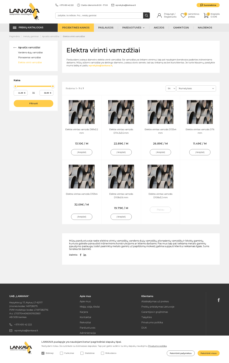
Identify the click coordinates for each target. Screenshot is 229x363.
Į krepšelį (81, 152)
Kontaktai (85, 317)
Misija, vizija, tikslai (90, 306)
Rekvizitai (85, 322)
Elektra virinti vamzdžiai (74, 36)
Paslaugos (105, 27)
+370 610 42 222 (64, 5)
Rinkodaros (108, 353)
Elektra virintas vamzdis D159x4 (82, 194)
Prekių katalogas (31, 27)
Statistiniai (87, 353)
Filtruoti (33, 103)
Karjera (84, 312)
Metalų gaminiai (31, 36)
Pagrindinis (14, 36)
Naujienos (205, 27)
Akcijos (159, 27)
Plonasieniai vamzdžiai (29, 57)
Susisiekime (210, 5)
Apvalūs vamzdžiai (50, 36)
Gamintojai (181, 27)
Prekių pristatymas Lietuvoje (157, 306)
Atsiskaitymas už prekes (155, 301)
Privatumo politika (152, 322)
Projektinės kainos (76, 27)
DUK (144, 327)
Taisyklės (146, 317)
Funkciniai (67, 353)
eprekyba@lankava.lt (123, 5)
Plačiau (160, 209)
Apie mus (85, 301)
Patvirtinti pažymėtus (181, 353)
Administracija (88, 333)
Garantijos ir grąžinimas (154, 312)
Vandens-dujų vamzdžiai (30, 52)
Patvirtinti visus (209, 353)
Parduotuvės (87, 327)
